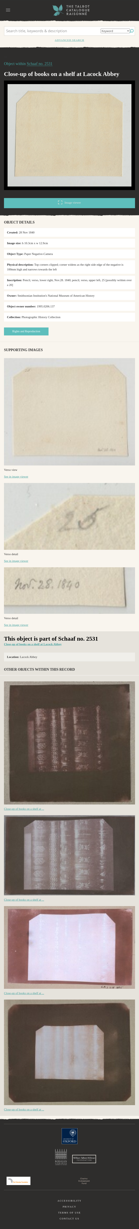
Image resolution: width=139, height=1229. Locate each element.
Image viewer (69, 202)
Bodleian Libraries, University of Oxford (61, 1157)
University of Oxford (70, 1136)
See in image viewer (16, 476)
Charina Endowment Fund (84, 1181)
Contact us (69, 1218)
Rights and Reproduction (26, 331)
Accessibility (69, 1200)
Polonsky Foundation (18, 1181)
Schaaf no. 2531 (39, 63)
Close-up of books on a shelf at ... (24, 808)
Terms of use (69, 1212)
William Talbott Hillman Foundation (84, 1159)
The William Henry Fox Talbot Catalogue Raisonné (69, 10)
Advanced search (69, 40)
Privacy (69, 1206)
